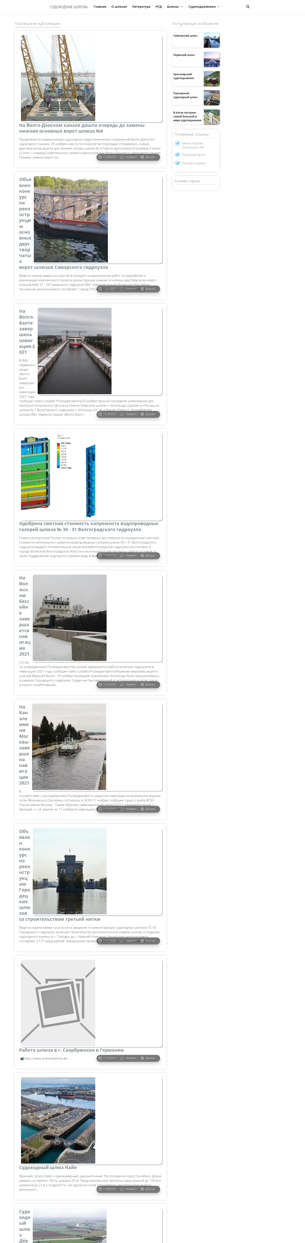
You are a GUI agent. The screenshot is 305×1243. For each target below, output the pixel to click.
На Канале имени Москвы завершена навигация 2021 (51, 542)
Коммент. (131, 116)
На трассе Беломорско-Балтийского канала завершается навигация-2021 (46, 1049)
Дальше (150, 116)
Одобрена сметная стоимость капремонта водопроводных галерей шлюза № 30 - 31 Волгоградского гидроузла (50, 350)
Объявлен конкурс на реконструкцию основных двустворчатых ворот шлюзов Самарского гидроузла (50, 150)
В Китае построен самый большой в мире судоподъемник (187, 116)
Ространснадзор (194, 163)
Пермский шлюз (184, 55)
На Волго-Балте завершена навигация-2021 (51, 241)
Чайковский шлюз (185, 35)
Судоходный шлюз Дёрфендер (41, 943)
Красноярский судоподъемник (183, 76)
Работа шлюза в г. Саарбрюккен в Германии (49, 743)
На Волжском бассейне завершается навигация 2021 (48, 445)
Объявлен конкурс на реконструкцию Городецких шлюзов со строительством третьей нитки (52, 648)
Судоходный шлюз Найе (48, 840)
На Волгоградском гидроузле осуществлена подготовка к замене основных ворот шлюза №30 (52, 1150)
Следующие (24, 1238)
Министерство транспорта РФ (193, 145)
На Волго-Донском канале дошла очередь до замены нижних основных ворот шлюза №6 (50, 47)
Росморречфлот (193, 155)
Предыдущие (154, 1238)
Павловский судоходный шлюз (185, 95)
